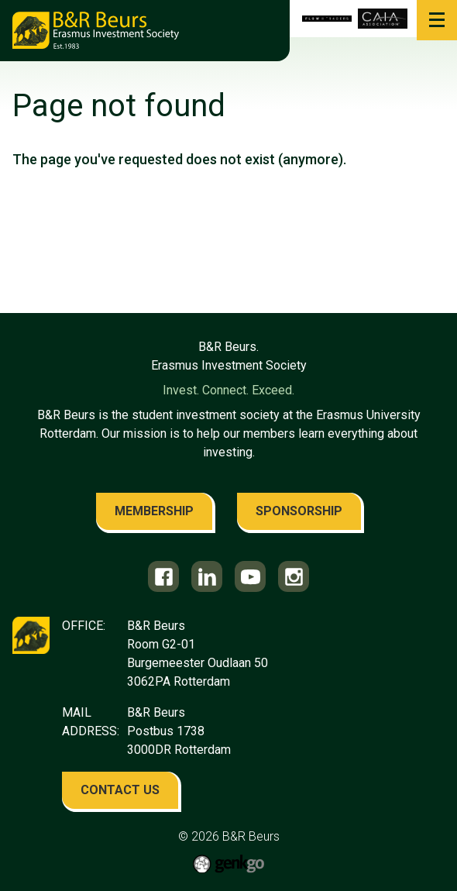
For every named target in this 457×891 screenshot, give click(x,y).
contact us (120, 790)
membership (154, 511)
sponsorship (299, 511)
